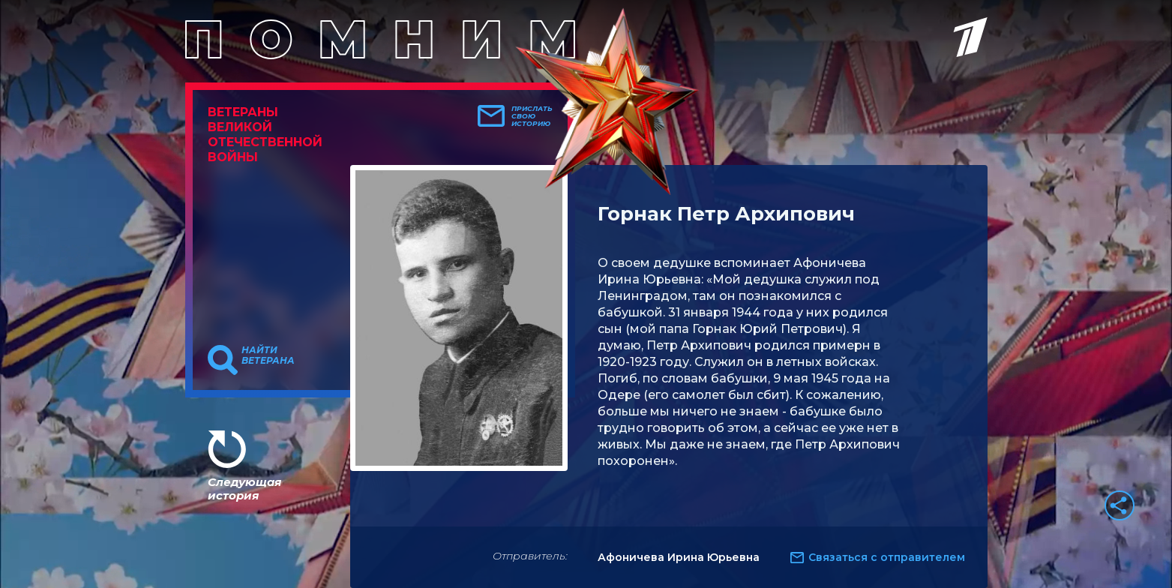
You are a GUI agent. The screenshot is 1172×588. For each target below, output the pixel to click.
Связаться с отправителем (886, 557)
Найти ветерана (268, 355)
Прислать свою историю (532, 116)
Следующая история (244, 488)
